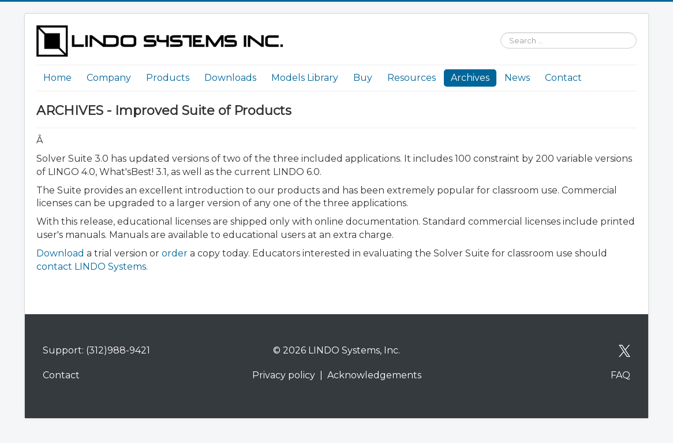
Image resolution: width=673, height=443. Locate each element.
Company (109, 77)
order (175, 253)
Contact (563, 77)
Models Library (304, 77)
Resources (411, 77)
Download (61, 253)
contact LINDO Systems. (92, 266)
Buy (362, 77)
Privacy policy (283, 375)
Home (57, 77)
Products (167, 77)
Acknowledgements (374, 375)
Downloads (230, 77)
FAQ (620, 375)
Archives (470, 77)
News (517, 77)
